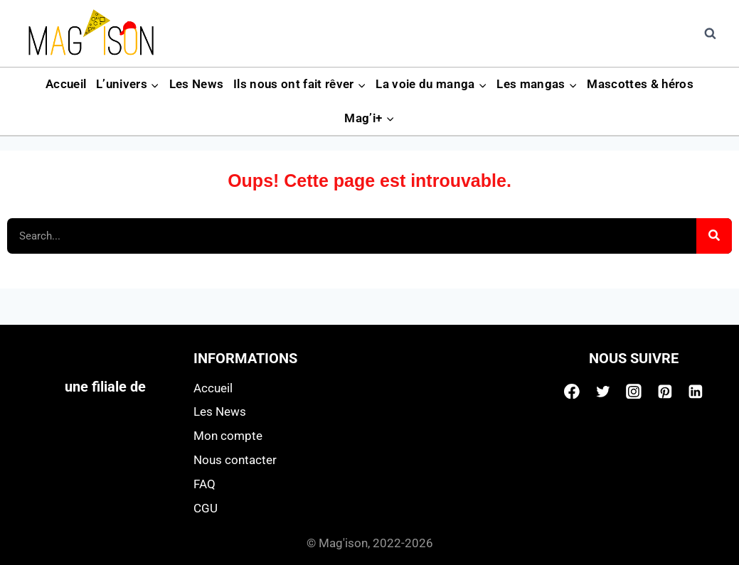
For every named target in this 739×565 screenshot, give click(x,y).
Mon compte (227, 436)
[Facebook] (572, 391)
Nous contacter (235, 460)
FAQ (204, 484)
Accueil (66, 84)
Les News (196, 84)
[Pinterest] (665, 391)
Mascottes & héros (640, 84)
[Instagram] (633, 391)
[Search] (714, 236)
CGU (205, 508)
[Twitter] (603, 391)
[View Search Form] (710, 33)
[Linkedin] (695, 391)
